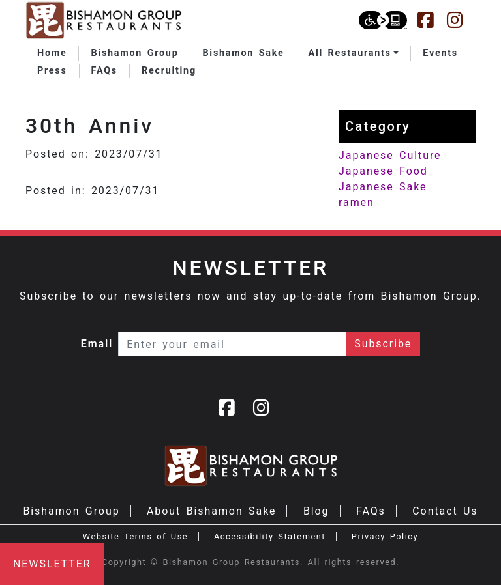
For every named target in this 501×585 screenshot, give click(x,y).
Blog (316, 511)
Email (97, 343)
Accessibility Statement (270, 536)
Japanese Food (383, 171)
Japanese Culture (390, 155)
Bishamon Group (71, 511)
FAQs (371, 511)
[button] (353, 53)
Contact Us (445, 511)
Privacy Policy (385, 536)
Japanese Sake (383, 186)
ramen (356, 202)
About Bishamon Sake (211, 511)
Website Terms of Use (135, 536)
